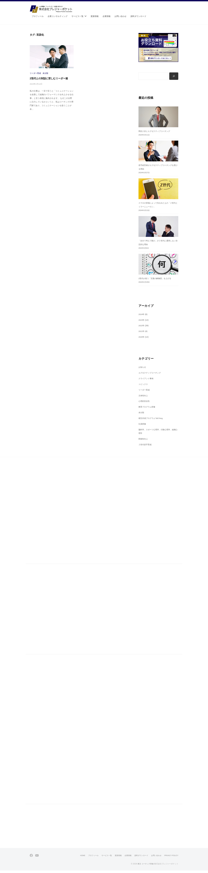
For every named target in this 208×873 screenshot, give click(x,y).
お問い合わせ (120, 16)
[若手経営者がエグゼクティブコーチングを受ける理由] (158, 151)
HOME (76, 858)
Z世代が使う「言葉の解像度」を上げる (156, 278)
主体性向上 (143, 396)
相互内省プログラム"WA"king (151, 418)
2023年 (141, 320)
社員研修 (142, 424)
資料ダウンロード (138, 16)
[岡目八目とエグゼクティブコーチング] (158, 117)
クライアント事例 (146, 379)
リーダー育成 (35, 73)
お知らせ (142, 367)
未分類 (45, 73)
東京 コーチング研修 (145, 866)
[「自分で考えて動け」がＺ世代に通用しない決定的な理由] (158, 226)
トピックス (143, 384)
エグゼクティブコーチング (150, 373)
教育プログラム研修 (147, 407)
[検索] (173, 76)
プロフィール (38, 16)
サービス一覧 (77, 16)
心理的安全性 (144, 401)
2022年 (141, 326)
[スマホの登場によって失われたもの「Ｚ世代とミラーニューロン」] (158, 188)
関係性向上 (143, 439)
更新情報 (95, 16)
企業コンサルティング (58, 16)
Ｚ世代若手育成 (145, 445)
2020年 (141, 337)
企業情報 (106, 16)
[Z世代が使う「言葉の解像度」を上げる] (158, 264)
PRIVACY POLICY (170, 858)
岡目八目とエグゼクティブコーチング (155, 131)
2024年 (141, 314)
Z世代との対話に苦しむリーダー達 (49, 78)
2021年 (141, 331)
